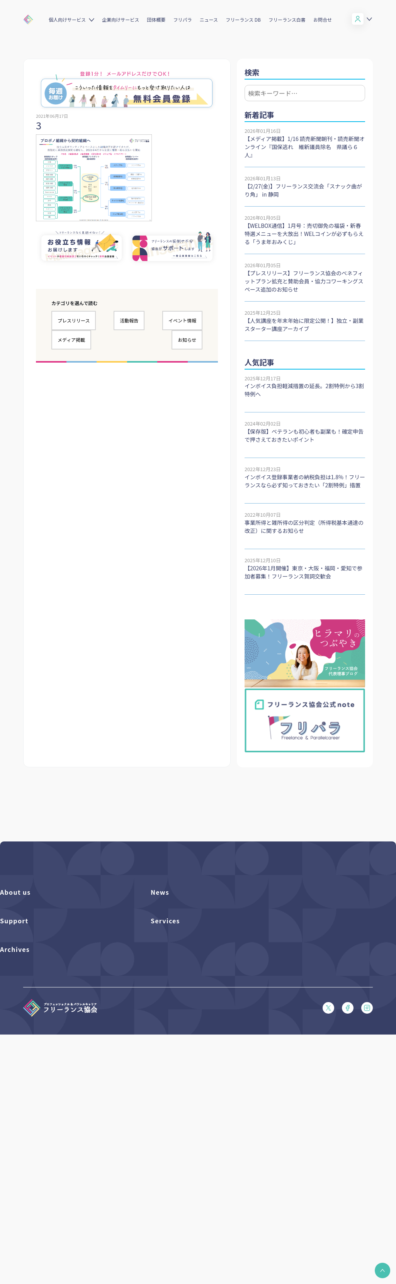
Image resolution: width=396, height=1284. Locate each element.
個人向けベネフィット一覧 (181, 1017)
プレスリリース (74, 320)
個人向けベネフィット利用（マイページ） (198, 1030)
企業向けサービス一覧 (176, 1043)
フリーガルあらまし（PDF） (32, 1069)
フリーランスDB (169, 1004)
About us (15, 892)
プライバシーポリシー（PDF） (35, 1095)
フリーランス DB (243, 19)
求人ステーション (170, 1056)
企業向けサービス (120, 19)
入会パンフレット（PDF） (30, 1017)
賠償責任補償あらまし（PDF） (35, 1030)
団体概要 (156, 19)
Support (14, 986)
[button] (382, 1270)
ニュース (209, 19)
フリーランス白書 (287, 19)
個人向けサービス (67, 19)
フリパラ (182, 19)
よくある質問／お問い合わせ (32, 1004)
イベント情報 (182, 320)
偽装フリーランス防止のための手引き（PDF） (52, 1203)
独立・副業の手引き (22, 1163)
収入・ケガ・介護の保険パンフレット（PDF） (52, 1043)
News (160, 892)
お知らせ (187, 339)
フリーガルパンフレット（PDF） (37, 1056)
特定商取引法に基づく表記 (30, 1109)
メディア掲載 (71, 339)
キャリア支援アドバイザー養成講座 (191, 1069)
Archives (15, 1133)
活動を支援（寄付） (22, 922)
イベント (161, 936)
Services (165, 986)
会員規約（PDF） (20, 1082)
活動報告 (129, 320)
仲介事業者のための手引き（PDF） (40, 1190)
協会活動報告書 (17, 1177)
